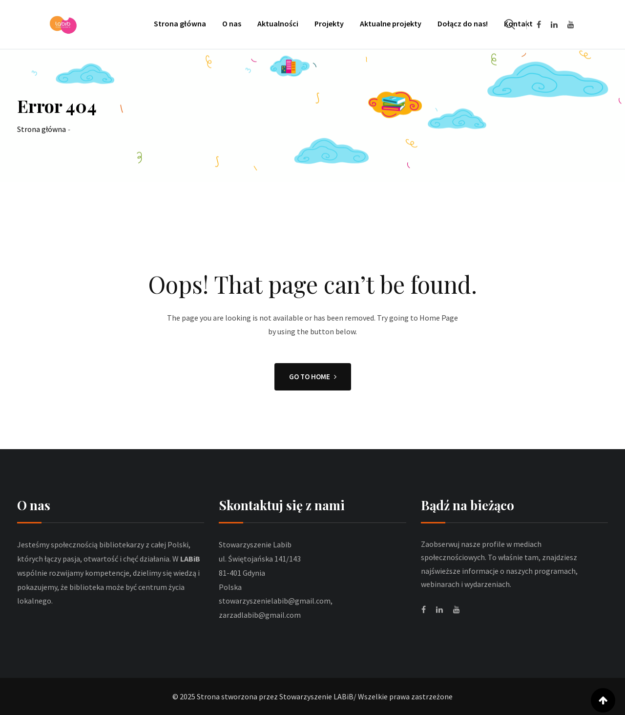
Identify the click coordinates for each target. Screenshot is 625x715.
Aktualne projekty (390, 23)
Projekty (329, 23)
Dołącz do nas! (463, 23)
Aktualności (277, 23)
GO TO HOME (312, 376)
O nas (231, 23)
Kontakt (518, 23)
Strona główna (180, 23)
